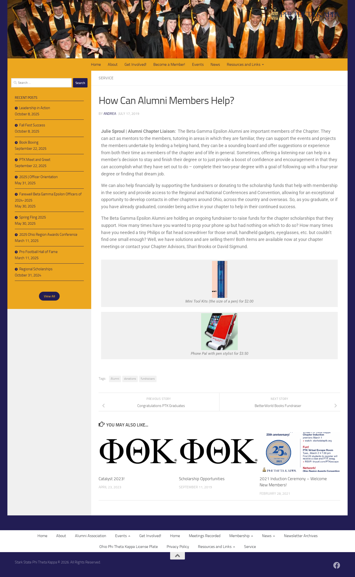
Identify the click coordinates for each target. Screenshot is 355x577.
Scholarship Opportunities (202, 478)
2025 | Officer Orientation (38, 177)
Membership (239, 535)
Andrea (110, 114)
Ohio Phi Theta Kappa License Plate (128, 546)
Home (96, 64)
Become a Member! (169, 64)
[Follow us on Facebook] (336, 565)
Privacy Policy (178, 546)
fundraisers (148, 378)
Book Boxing (28, 142)
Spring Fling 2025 (32, 217)
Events (198, 64)
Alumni (115, 378)
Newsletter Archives (301, 535)
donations (130, 378)
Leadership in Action (34, 108)
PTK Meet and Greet (34, 159)
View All (49, 296)
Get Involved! (135, 64)
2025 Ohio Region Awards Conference (48, 234)
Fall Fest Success (32, 125)
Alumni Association (90, 535)
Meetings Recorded (204, 535)
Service (106, 78)
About (113, 64)
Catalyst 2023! (111, 478)
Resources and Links (243, 64)
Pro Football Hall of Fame (38, 252)
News (215, 64)
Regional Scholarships (36, 269)
